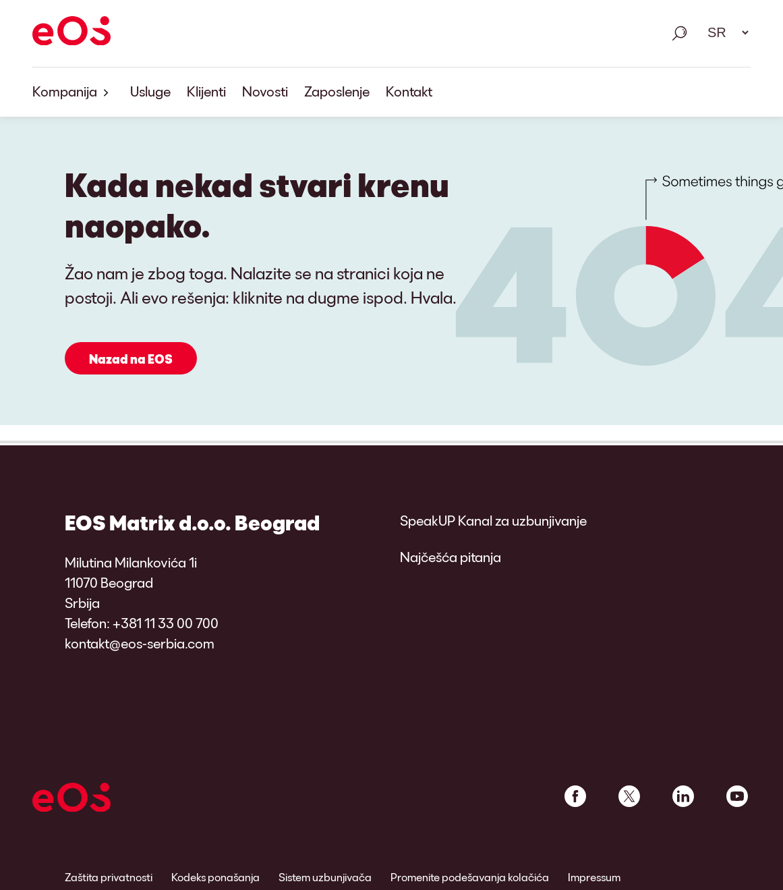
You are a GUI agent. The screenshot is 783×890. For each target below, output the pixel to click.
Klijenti (206, 91)
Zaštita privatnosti (108, 876)
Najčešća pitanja (450, 557)
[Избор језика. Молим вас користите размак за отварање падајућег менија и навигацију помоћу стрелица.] (724, 32)
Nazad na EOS (131, 359)
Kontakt (409, 91)
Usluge (150, 91)
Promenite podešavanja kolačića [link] (469, 876)
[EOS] (71, 33)
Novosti (265, 91)
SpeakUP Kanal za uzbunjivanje (493, 520)
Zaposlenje (337, 91)
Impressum (594, 876)
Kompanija (73, 92)
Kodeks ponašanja (215, 876)
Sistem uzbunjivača (325, 876)
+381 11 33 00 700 (166, 623)
